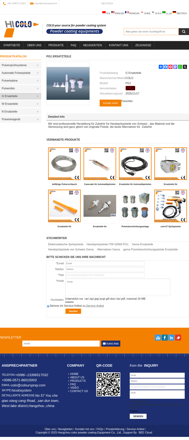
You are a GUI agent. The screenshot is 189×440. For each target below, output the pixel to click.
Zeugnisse (143, 45)
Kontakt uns (118, 45)
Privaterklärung (115, 429)
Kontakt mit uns (84, 429)
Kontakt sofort (110, 103)
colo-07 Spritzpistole (170, 226)
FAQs (99, 429)
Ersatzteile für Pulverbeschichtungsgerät (171, 185)
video (74, 387)
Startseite (11, 45)
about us (77, 377)
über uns (34, 45)
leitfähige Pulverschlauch (64, 184)
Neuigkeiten (92, 45)
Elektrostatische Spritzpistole (65, 244)
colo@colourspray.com (28, 385)
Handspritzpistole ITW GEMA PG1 (108, 244)
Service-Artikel (95, 305)
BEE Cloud (145, 432)
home (74, 374)
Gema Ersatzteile (142, 244)
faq (73, 384)
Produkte (56, 45)
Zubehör (69, 302)
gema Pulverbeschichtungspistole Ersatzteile (150, 249)
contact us (79, 391)
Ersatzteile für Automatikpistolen (135, 184)
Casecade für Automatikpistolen (100, 184)
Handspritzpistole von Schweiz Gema (71, 249)
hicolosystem (22, 390)
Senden (73, 311)
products (78, 380)
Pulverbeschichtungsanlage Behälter (135, 227)
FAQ (73, 45)
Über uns (50, 429)
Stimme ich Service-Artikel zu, (75, 305)
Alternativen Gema (108, 249)
